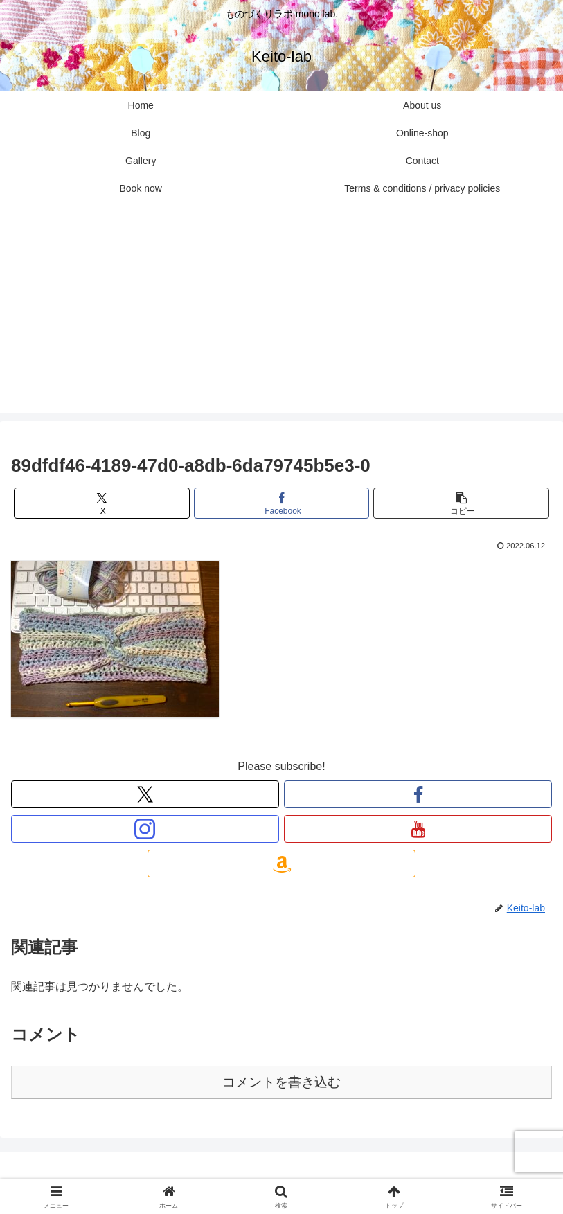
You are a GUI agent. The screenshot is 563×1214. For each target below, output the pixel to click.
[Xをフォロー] (145, 794)
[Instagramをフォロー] (145, 829)
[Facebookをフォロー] (418, 794)
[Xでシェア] (102, 503)
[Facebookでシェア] (282, 503)
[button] (461, 503)
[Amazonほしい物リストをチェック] (281, 863)
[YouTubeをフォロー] (418, 829)
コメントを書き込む (281, 1082)
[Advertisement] (281, 316)
